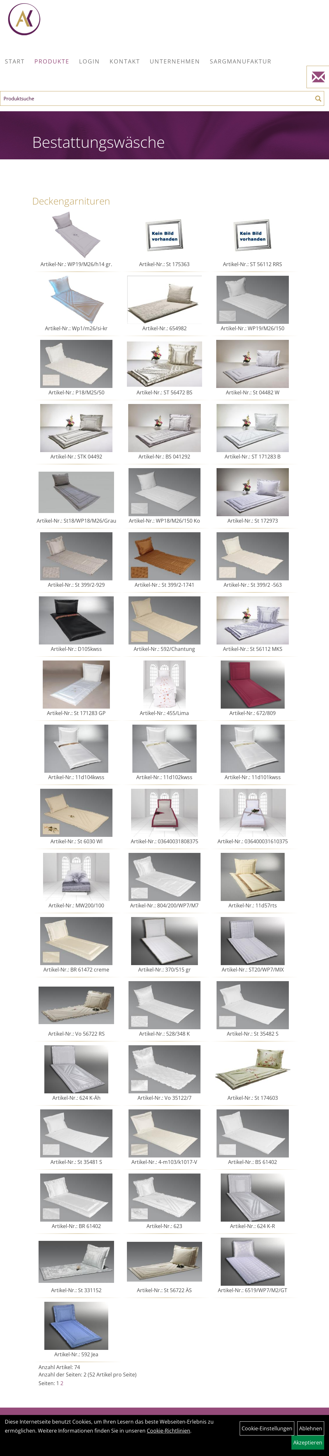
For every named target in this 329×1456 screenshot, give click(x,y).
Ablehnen (310, 1428)
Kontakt (125, 61)
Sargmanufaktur (240, 61)
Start (15, 61)
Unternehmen (175, 61)
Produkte (51, 61)
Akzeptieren (307, 1442)
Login (89, 61)
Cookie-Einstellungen (267, 1428)
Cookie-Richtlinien (168, 1430)
